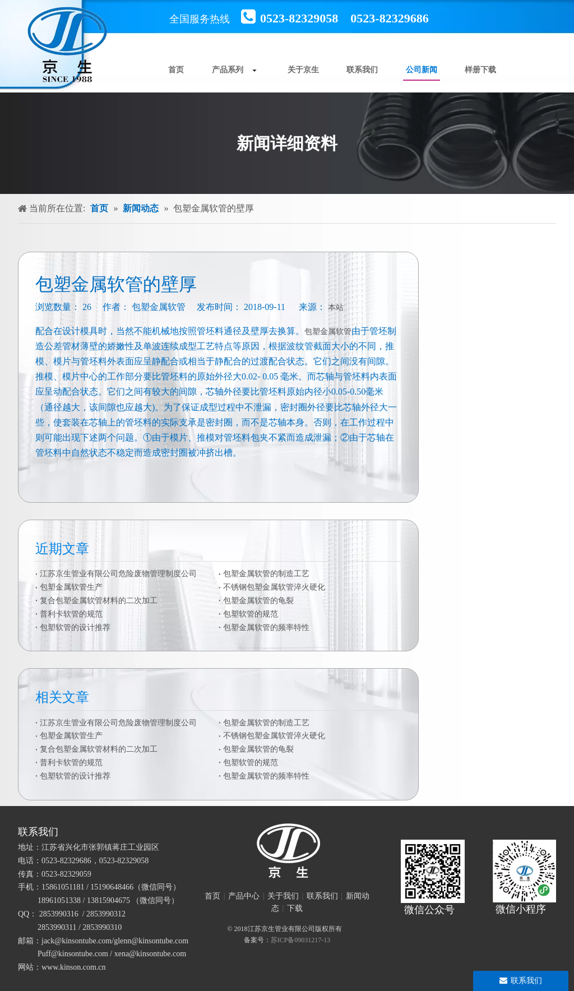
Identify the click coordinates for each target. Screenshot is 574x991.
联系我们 (322, 896)
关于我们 (283, 896)
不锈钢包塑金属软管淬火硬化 (274, 587)
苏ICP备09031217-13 (301, 940)
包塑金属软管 (327, 331)
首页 (212, 896)
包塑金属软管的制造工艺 (266, 573)
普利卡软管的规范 (71, 614)
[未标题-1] (287, 851)
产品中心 (244, 896)
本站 (336, 307)
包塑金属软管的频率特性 (266, 627)
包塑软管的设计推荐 (75, 627)
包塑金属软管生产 (71, 587)
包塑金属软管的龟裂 (258, 600)
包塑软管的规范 (250, 614)
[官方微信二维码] (432, 871)
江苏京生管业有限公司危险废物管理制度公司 (118, 573)
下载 (295, 908)
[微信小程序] (524, 871)
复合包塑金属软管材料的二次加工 (99, 600)
